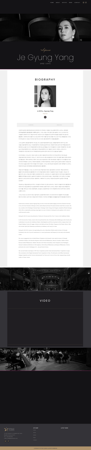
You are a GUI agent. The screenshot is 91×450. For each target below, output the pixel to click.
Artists (34, 435)
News (34, 437)
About (34, 432)
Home (34, 430)
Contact (35, 440)
